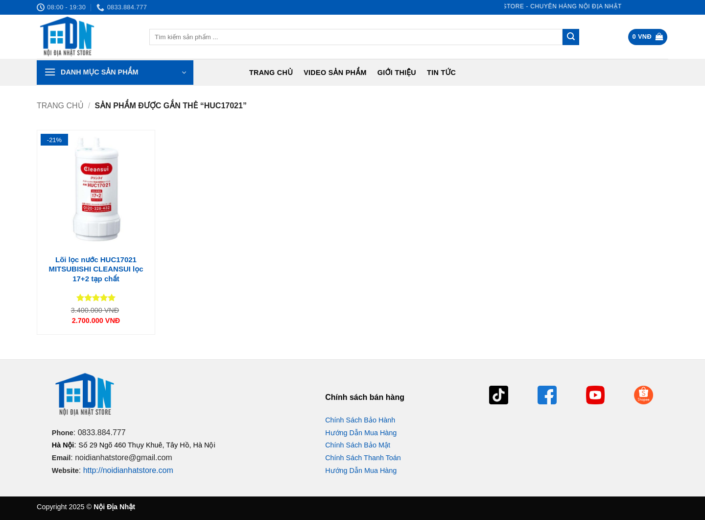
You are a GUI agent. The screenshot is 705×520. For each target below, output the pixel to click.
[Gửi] (571, 37)
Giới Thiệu (396, 72)
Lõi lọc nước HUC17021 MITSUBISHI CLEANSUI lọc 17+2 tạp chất (95, 269)
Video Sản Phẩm (335, 72)
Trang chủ (271, 72)
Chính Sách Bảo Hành (360, 420)
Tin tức (441, 72)
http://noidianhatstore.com (128, 470)
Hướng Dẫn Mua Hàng (361, 433)
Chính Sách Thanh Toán (363, 458)
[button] (648, 37)
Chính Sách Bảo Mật (357, 445)
